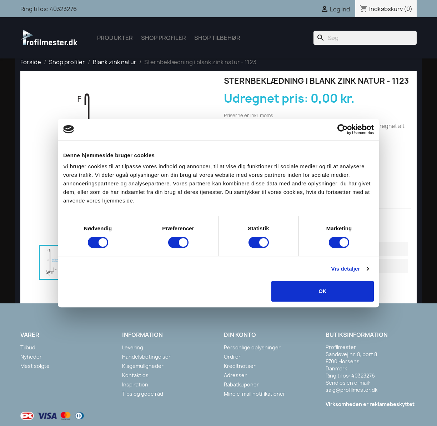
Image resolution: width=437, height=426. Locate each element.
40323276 (63, 9)
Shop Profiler (163, 38)
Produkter (115, 38)
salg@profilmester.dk (351, 389)
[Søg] (365, 38)
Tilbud (27, 347)
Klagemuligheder (143, 366)
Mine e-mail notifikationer (254, 393)
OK (322, 291)
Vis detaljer (345, 269)
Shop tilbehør (217, 38)
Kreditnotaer (240, 366)
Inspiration (135, 384)
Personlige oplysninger (252, 347)
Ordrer (232, 356)
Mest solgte (35, 366)
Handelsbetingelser (146, 356)
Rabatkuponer (241, 384)
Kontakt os (135, 375)
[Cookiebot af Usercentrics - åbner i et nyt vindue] (342, 129)
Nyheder (31, 356)
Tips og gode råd (142, 393)
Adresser (235, 375)
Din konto (240, 335)
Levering (132, 347)
